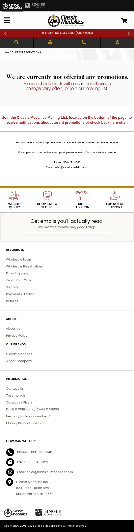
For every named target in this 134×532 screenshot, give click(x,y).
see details (84, 33)
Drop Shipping (17, 273)
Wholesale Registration (24, 266)
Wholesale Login (18, 259)
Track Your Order (19, 280)
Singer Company (19, 361)
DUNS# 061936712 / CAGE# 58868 (32, 409)
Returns (12, 301)
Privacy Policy (16, 335)
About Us (13, 328)
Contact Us (15, 388)
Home (5, 52)
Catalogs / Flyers (19, 402)
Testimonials (16, 395)
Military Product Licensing (25, 423)
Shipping (12, 287)
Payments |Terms (20, 294)
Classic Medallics (19, 354)
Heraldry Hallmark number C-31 (30, 416)
